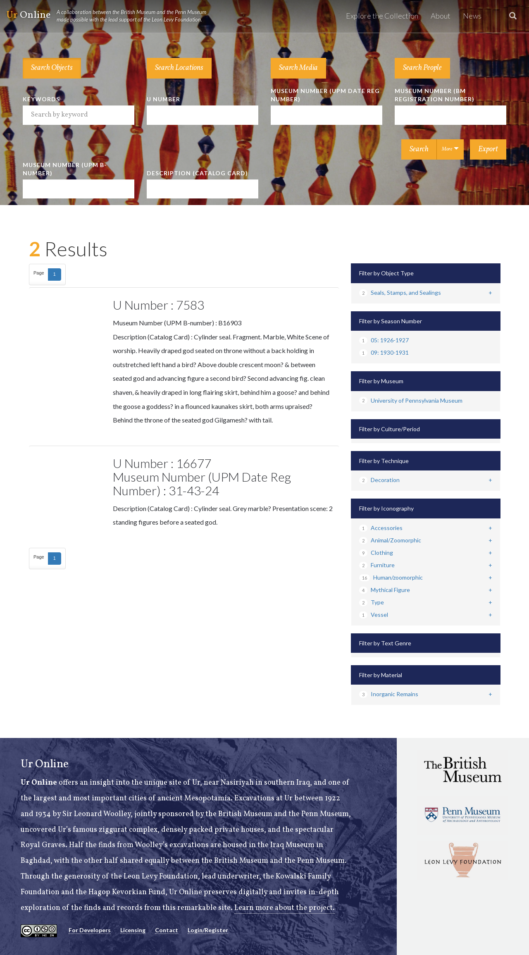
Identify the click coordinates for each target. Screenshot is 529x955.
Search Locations (179, 68)
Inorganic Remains (388, 693)
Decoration (379, 479)
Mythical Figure (384, 589)
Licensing (132, 930)
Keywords (41, 99)
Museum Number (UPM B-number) (65, 169)
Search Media (298, 68)
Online (110, 15)
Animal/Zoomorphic (390, 540)
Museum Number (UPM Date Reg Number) (325, 95)
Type (371, 602)
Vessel (373, 614)
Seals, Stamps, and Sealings (400, 292)
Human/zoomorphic (391, 577)
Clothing (376, 552)
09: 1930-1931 (384, 352)
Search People (422, 68)
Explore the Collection (382, 15)
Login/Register (208, 930)
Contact (166, 930)
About (440, 15)
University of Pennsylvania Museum (410, 400)
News (472, 15)
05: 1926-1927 (384, 340)
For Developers (90, 930)
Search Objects (52, 68)
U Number (163, 99)
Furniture (377, 564)
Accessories (381, 527)
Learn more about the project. (284, 908)
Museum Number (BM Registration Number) (434, 95)
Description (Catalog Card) (197, 173)
